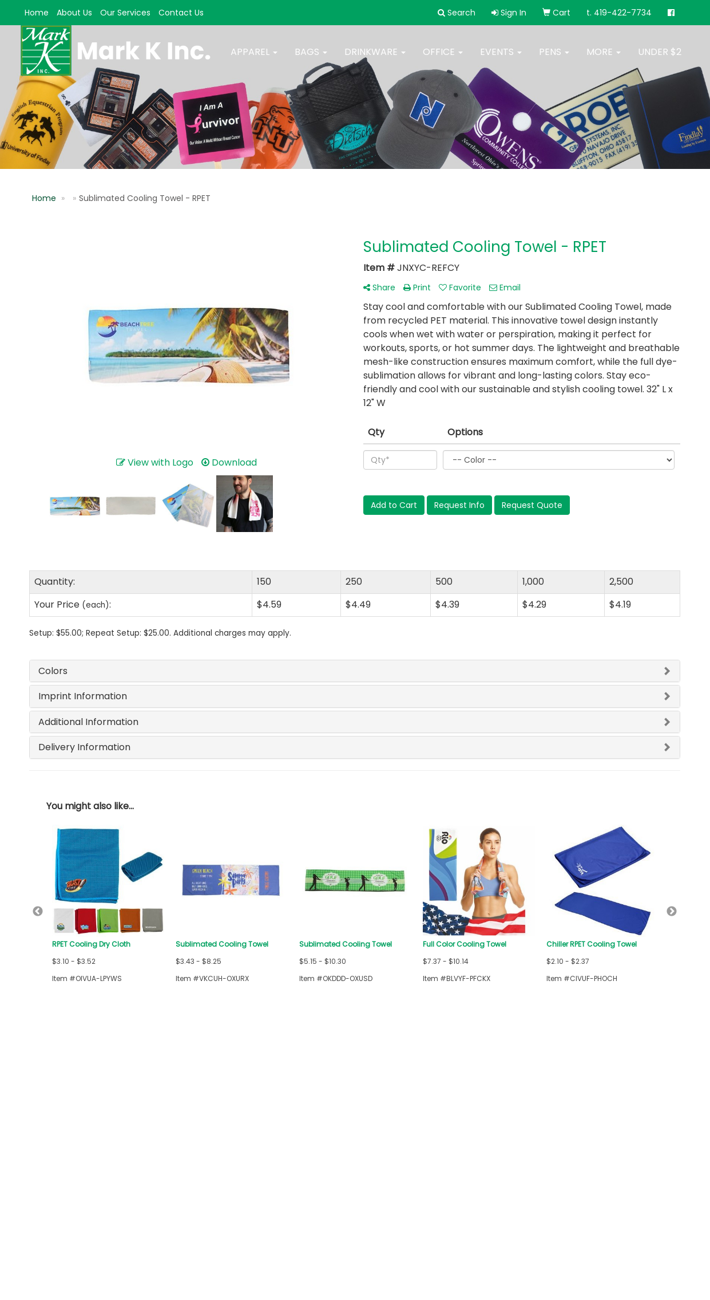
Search (154, 1095)
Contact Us (181, 12)
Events (501, 58)
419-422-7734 (649, 1224)
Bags (311, 58)
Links (149, 1111)
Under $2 (659, 58)
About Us (74, 12)
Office (443, 58)
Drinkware (375, 58)
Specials (45, 1143)
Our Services (125, 12)
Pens (554, 58)
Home (37, 12)
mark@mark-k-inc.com (627, 1237)
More (603, 58)
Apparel (254, 58)
